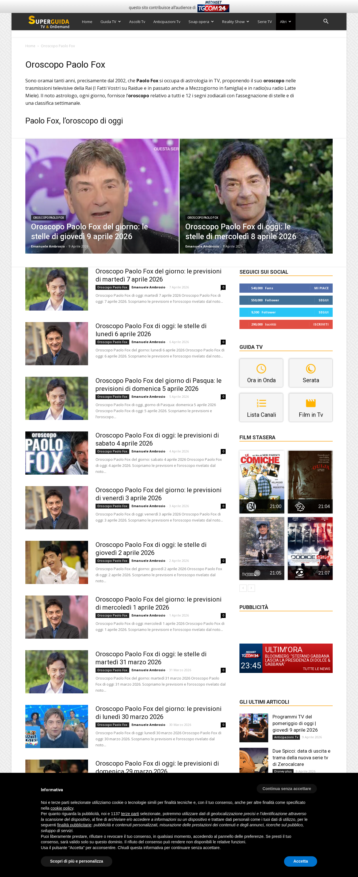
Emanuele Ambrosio (48, 246)
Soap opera (201, 21)
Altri (285, 21)
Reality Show (235, 21)
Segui (324, 300)
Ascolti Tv (137, 21)
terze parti (130, 813)
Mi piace (321, 288)
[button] (326, 22)
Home (87, 21)
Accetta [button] (300, 861)
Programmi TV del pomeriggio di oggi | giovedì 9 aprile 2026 (295, 723)
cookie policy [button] (61, 808)
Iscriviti (321, 324)
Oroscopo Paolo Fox (48, 217)
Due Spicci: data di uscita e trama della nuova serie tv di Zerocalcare (301, 757)
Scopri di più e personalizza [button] (76, 861)
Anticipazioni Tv (166, 21)
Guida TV (110, 21)
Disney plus (283, 771)
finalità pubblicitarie (74, 825)
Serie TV (265, 21)
